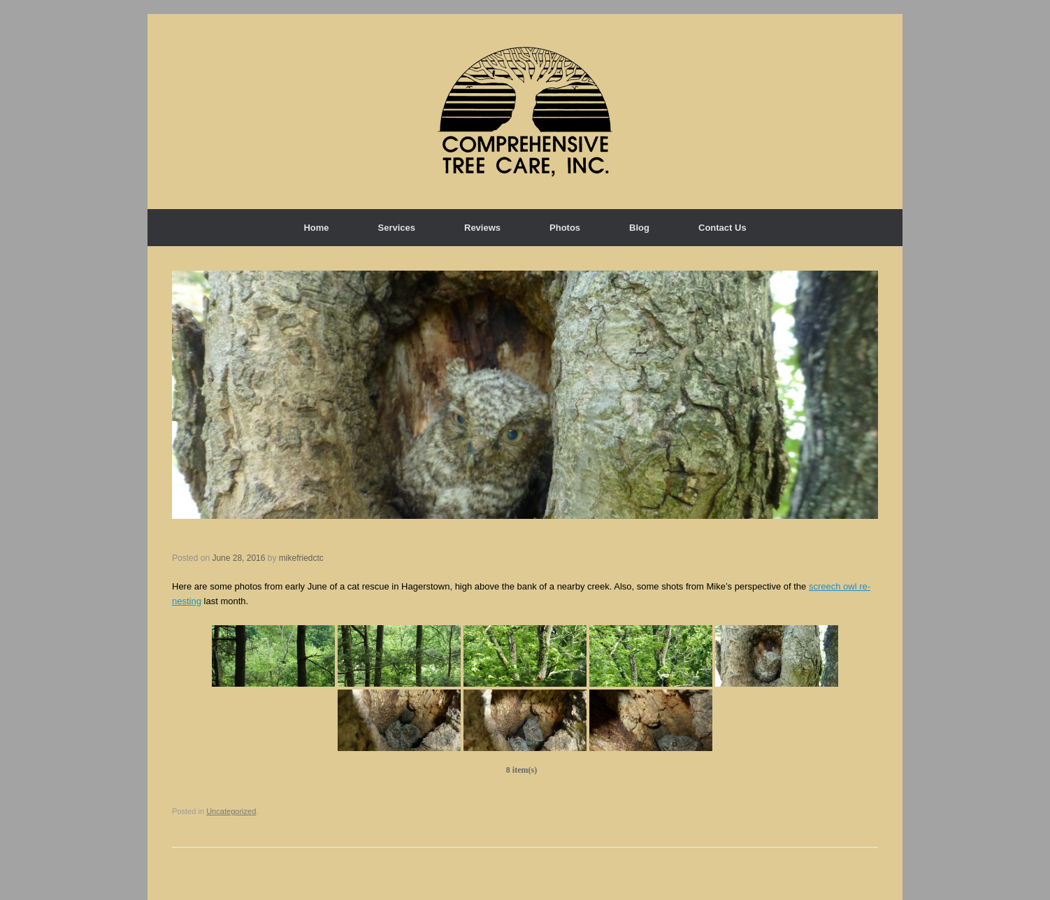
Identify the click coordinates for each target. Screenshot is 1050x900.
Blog (639, 227)
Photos (564, 227)
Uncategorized (231, 811)
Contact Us (722, 227)
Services (397, 227)
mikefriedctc (301, 558)
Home (316, 227)
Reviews (482, 227)
